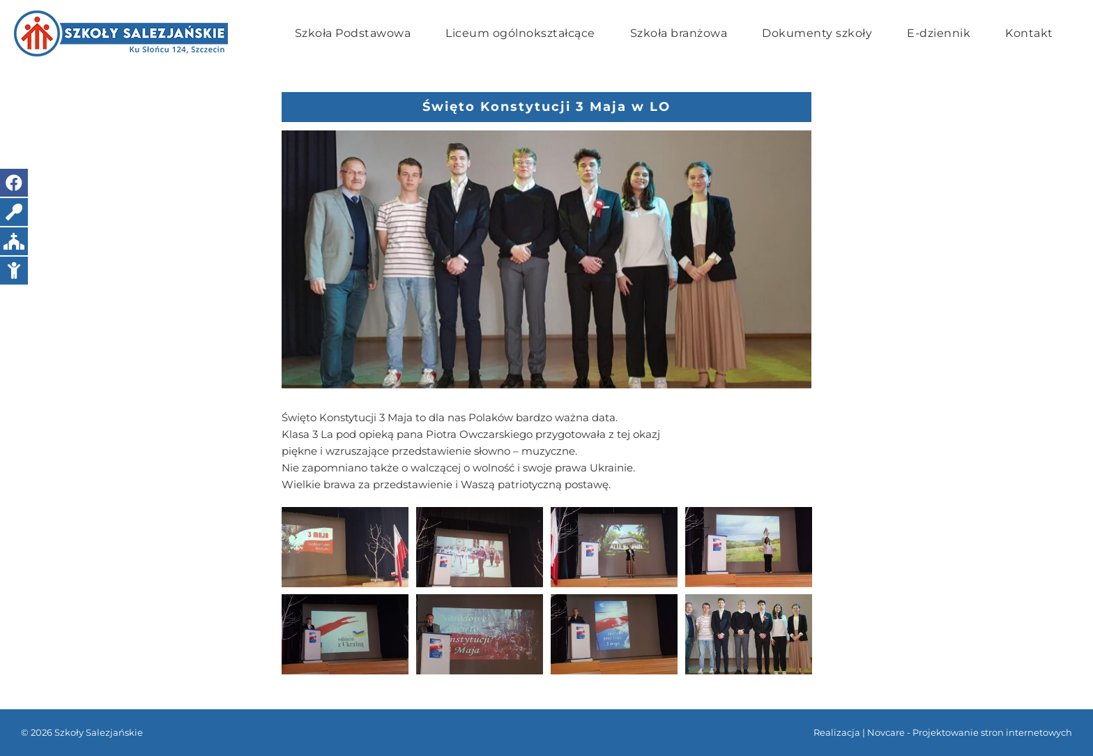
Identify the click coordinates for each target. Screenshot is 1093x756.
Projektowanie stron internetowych (992, 732)
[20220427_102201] (546, 259)
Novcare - (889, 732)
